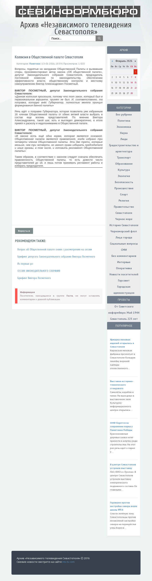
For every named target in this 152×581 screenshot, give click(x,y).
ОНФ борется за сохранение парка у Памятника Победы (121, 426)
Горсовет (124, 280)
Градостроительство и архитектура (124, 148)
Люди (123, 139)
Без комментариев (123, 256)
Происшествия (123, 188)
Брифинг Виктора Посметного (34, 278)
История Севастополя (123, 225)
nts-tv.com (68, 562)
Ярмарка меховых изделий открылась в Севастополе (122, 343)
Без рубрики (124, 114)
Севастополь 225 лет (124, 319)
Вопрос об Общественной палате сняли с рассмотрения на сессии (54, 249)
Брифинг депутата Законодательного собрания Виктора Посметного (56, 256)
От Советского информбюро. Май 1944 (123, 309)
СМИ (124, 250)
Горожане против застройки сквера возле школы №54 (123, 506)
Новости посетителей (123, 274)
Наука (124, 133)
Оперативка (124, 268)
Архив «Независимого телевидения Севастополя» (76, 28)
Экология (124, 176)
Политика (124, 120)
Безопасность (124, 182)
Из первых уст (25, 263)
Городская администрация (123, 290)
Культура (124, 170)
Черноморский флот (123, 231)
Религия (124, 200)
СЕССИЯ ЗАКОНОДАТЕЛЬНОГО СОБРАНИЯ (38, 271)
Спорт (124, 194)
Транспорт (124, 157)
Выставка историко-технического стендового (121, 385)
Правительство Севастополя (124, 210)
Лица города (124, 237)
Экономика (124, 127)
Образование (124, 163)
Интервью (123, 262)
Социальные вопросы (124, 243)
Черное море (123, 219)
